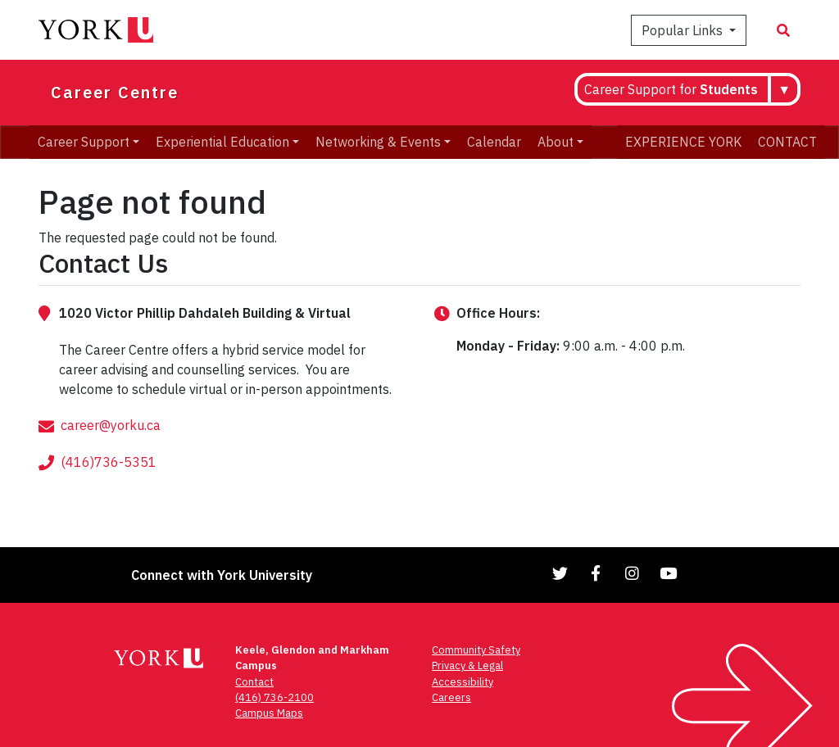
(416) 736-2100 (274, 697)
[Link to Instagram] (632, 573)
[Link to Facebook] (596, 573)
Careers (451, 697)
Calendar (494, 142)
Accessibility (462, 682)
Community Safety (476, 650)
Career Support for (671, 89)
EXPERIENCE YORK (683, 142)
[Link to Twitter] (560, 573)
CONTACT (787, 142)
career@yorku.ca (111, 441)
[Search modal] (783, 30)
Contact (254, 682)
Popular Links (684, 30)
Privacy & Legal (467, 665)
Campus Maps (269, 713)
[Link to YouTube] (668, 573)
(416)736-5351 (108, 478)
